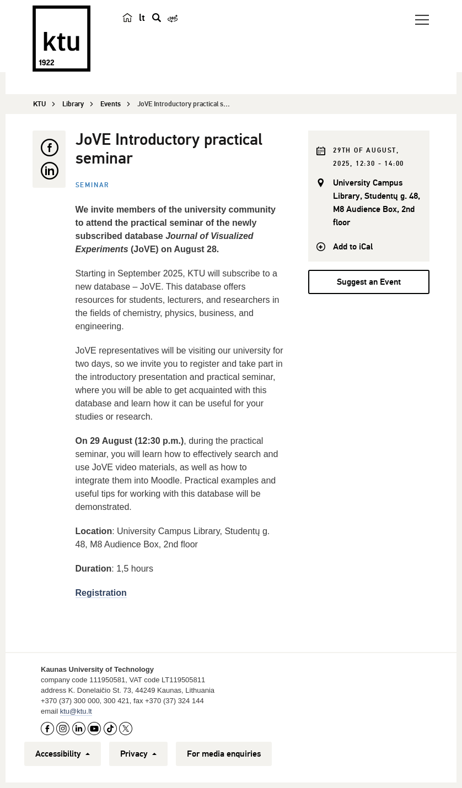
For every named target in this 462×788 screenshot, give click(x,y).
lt (142, 18)
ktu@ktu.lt (76, 711)
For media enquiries (224, 753)
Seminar (93, 185)
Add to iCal (353, 246)
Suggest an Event (369, 281)
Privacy (138, 753)
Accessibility (62, 753)
